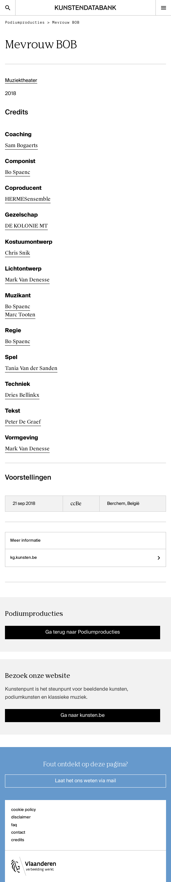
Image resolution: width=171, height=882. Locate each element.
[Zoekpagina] (7, 7)
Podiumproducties (25, 22)
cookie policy (23, 810)
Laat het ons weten (85, 781)
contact (18, 833)
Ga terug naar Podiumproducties (82, 632)
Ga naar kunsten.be (83, 715)
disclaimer (21, 817)
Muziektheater (21, 80)
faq (14, 825)
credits (17, 840)
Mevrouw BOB (65, 22)
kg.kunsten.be (85, 558)
